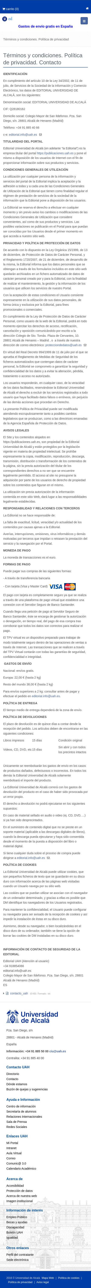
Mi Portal (12, 1143)
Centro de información (21, 1106)
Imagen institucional (19, 1201)
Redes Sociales (16, 1127)
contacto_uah (17, 993)
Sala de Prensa (16, 1121)
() (10, 9)
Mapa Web (48, 1277)
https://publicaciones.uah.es (55, 153)
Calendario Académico (21, 1168)
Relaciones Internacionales (24, 1116)
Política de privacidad (20, 1282)
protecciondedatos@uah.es (63, 345)
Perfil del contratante (20, 1254)
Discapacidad (15, 1227)
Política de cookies (69, 1277)
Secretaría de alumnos (21, 1111)
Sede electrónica (17, 1260)
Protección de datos (19, 1190)
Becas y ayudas (16, 1222)
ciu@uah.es (57, 1051)
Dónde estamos (16, 1084)
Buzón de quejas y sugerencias (27, 1089)
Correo (11, 1158)
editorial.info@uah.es (23, 134)
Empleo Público (16, 1217)
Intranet (11, 1148)
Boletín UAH (14, 1232)
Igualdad (12, 1237)
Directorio (12, 1074)
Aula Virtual (13, 1153)
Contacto (12, 1079)
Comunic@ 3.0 (16, 1163)
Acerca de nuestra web (21, 1196)
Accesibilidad (15, 1185)
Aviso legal (42, 1282)
